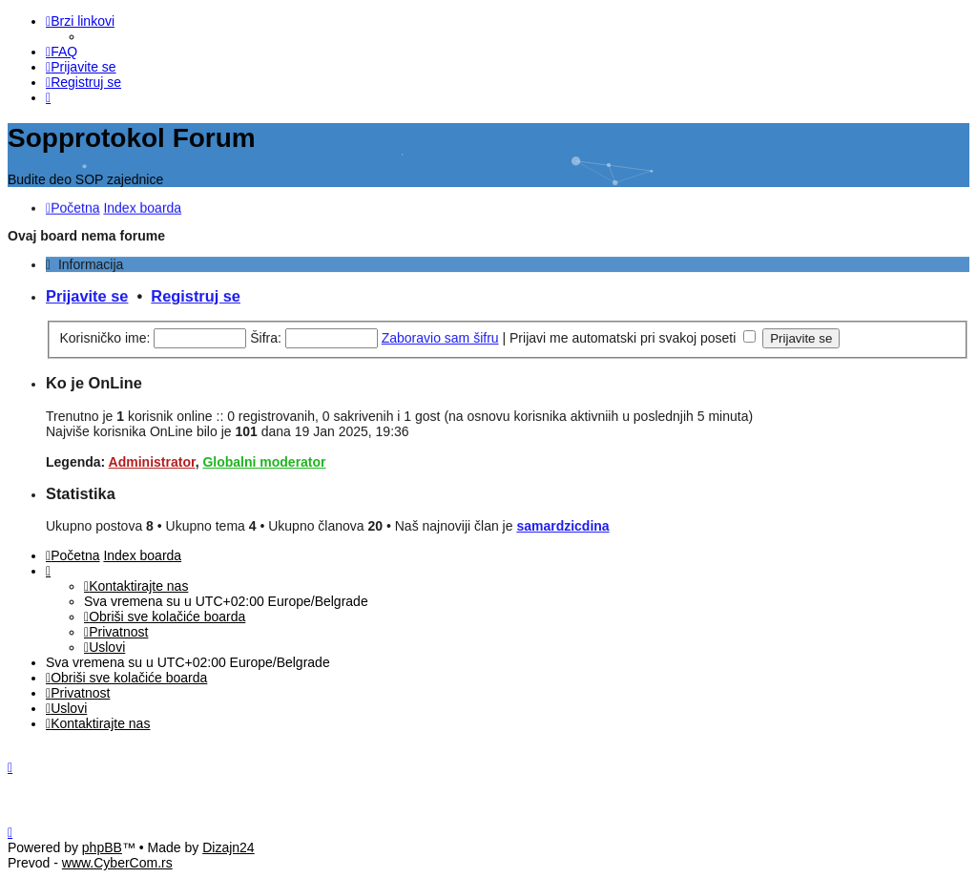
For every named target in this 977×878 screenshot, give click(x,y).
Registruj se (195, 293)
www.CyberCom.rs (117, 862)
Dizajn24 (228, 847)
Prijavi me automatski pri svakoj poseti (632, 335)
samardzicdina (562, 523)
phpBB (102, 847)
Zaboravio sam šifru (440, 335)
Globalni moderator (263, 459)
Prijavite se (87, 293)
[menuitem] (61, 51)
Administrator (152, 459)
